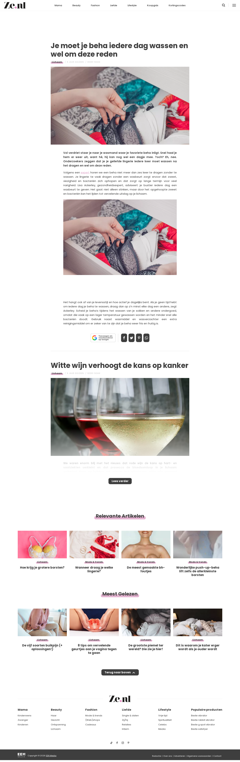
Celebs (162, 724)
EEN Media (51, 755)
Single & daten (130, 715)
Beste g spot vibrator (203, 724)
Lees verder (120, 482)
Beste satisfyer (199, 729)
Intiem (125, 729)
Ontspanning (58, 724)
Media (162, 729)
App (150, 338)
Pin (140, 338)
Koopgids (152, 5)
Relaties (126, 724)
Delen (120, 338)
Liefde (113, 5)
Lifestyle (132, 5)
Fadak (97, 62)
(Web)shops (92, 720)
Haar (54, 715)
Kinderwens (24, 715)
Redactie (156, 756)
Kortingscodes (177, 5)
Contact (217, 756)
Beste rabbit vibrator (203, 720)
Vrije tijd (162, 715)
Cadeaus (90, 724)
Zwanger (23, 720)
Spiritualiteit (165, 720)
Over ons (167, 756)
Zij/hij (125, 720)
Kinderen (23, 724)
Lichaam (57, 62)
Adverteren (179, 756)
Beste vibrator (199, 715)
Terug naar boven (118, 676)
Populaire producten (206, 710)
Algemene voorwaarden (199, 756)
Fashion (95, 5)
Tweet (130, 338)
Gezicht (55, 720)
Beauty (76, 5)
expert (85, 172)
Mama (58, 5)
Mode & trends (93, 715)
